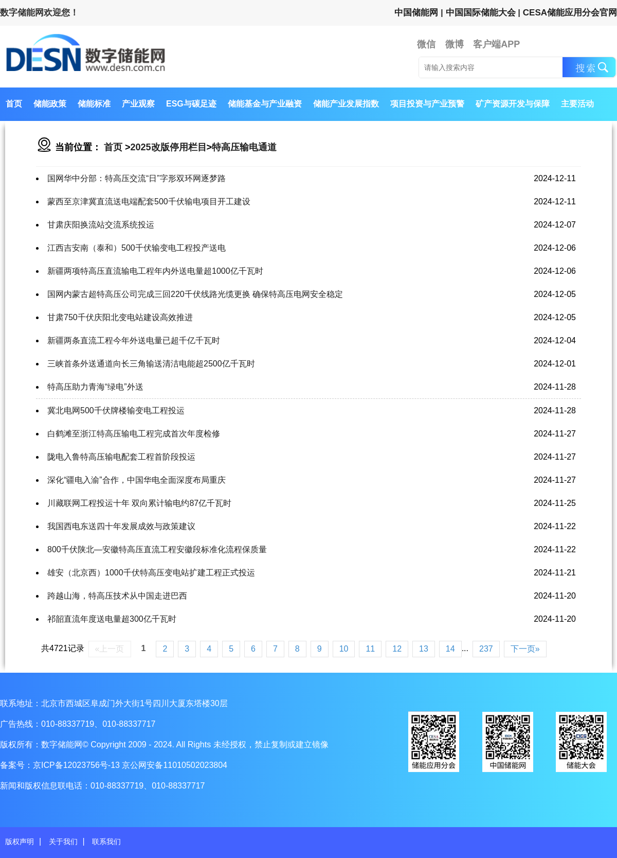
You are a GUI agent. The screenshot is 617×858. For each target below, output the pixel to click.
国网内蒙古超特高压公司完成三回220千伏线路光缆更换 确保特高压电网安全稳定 (195, 294)
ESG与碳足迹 (191, 103)
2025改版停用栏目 (169, 147)
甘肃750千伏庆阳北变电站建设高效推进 (120, 317)
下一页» (525, 648)
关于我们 (63, 841)
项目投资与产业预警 (427, 103)
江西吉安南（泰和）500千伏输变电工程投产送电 (136, 247)
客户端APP (496, 44)
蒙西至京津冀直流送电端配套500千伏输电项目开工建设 (148, 201)
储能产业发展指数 (346, 103)
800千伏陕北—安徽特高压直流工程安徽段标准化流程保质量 (157, 549)
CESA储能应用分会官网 (570, 12)
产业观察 (138, 103)
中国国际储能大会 (481, 12)
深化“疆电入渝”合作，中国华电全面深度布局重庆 (136, 480)
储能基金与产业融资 (265, 103)
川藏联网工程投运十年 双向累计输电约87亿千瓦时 (139, 503)
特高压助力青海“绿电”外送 (95, 386)
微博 (454, 44)
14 (450, 648)
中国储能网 (416, 12)
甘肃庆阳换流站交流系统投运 (100, 224)
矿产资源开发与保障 (513, 103)
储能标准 (94, 103)
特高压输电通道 (244, 147)
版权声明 (19, 841)
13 (423, 648)
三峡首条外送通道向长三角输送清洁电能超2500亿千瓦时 (151, 363)
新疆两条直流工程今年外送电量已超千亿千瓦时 (133, 340)
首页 (14, 103)
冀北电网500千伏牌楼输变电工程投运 (116, 410)
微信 (426, 44)
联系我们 (106, 841)
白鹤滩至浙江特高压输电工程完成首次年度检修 (133, 433)
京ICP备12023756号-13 (77, 765)
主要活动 (577, 103)
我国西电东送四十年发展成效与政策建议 (121, 526)
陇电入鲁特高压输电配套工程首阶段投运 (121, 456)
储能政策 (49, 103)
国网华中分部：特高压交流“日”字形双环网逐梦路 (136, 178)
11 (370, 648)
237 (486, 648)
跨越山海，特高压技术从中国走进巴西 (117, 595)
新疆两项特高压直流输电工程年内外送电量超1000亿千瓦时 (155, 271)
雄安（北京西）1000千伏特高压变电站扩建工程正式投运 (151, 572)
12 (397, 648)
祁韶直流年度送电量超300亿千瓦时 (111, 619)
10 (344, 648)
